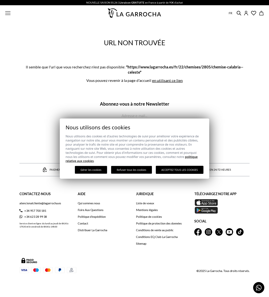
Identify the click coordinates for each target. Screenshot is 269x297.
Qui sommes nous (89, 203)
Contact (83, 223)
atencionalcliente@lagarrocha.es (40, 203)
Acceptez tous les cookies (179, 170)
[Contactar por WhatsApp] (259, 287)
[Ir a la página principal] (134, 13)
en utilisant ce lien (167, 80)
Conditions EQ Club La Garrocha (157, 236)
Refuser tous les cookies (131, 170)
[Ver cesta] (261, 13)
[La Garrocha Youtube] (229, 232)
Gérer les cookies (91, 170)
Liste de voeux (145, 203)
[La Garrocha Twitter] (219, 232)
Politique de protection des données (159, 223)
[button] (30, 13)
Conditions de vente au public (155, 230)
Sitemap (141, 243)
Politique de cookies (149, 216)
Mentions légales (147, 210)
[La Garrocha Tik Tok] (240, 232)
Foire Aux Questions (90, 210)
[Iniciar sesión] (246, 13)
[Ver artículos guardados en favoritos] (253, 13)
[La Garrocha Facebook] (198, 232)
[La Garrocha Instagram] (208, 232)
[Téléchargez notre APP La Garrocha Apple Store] (222, 206)
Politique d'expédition (92, 216)
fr (230, 13)
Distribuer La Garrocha (92, 230)
